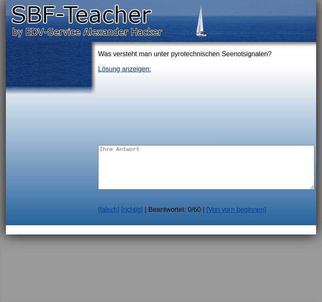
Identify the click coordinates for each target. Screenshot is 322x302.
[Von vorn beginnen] (236, 209)
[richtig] (132, 209)
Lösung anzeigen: (124, 69)
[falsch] (108, 209)
